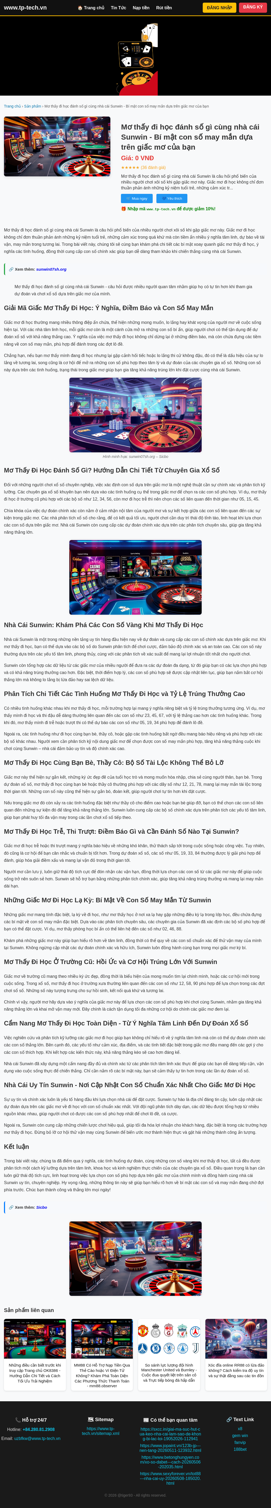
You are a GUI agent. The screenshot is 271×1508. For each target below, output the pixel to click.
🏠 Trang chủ (91, 8)
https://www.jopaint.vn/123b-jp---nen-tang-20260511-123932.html (170, 1448)
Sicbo (41, 1207)
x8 (240, 1428)
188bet (240, 1449)
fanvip (240, 1442)
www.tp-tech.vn (25, 7)
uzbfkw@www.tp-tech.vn (37, 1438)
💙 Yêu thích (172, 198)
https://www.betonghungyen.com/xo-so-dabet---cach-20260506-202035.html (170, 1462)
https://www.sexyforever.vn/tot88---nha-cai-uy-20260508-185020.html (170, 1478)
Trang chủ (12, 106)
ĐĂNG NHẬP (219, 8)
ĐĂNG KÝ (253, 7)
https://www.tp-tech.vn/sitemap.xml (100, 1431)
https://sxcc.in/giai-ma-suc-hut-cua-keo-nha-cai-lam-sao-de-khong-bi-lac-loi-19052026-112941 (170, 1434)
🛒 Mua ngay (136, 198)
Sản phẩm (32, 106)
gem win (240, 1435)
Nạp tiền (141, 8)
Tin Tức (118, 8)
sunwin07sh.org (51, 269)
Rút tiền (164, 8)
